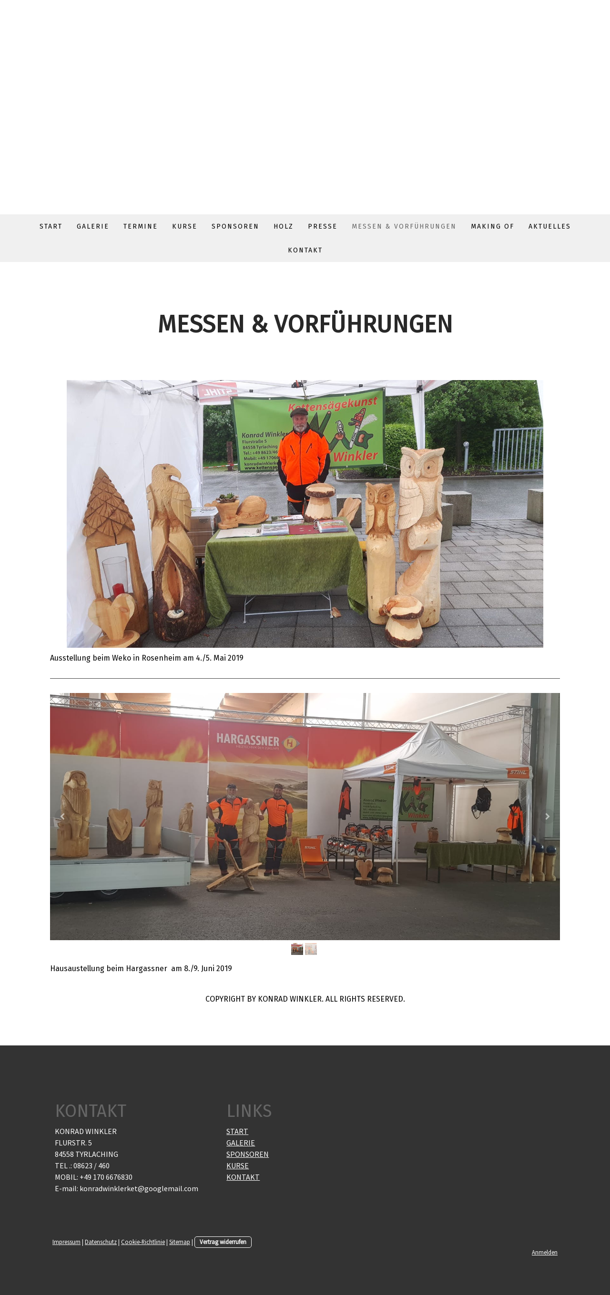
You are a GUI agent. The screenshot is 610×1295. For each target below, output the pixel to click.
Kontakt (305, 250)
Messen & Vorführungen (404, 226)
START (237, 1131)
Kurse (184, 226)
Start (51, 226)
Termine (140, 226)
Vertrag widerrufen (223, 1241)
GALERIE (240, 1142)
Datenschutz (101, 1241)
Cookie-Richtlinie (143, 1241)
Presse (322, 226)
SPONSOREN (247, 1154)
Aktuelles (550, 226)
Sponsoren (235, 226)
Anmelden (545, 1252)
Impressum (66, 1241)
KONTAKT (243, 1177)
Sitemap (179, 1241)
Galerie (93, 226)
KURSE (237, 1165)
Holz (284, 226)
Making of (492, 226)
